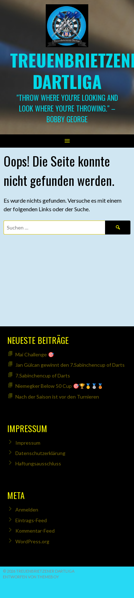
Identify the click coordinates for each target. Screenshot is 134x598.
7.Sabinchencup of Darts (42, 375)
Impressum (27, 443)
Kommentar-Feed (35, 531)
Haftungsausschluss (38, 463)
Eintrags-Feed (31, 520)
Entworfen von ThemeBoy (31, 576)
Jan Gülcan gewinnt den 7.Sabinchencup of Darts (70, 365)
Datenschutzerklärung (40, 453)
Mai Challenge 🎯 (34, 354)
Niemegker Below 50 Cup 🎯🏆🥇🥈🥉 (59, 386)
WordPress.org (32, 541)
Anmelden (26, 509)
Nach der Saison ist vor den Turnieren (57, 397)
